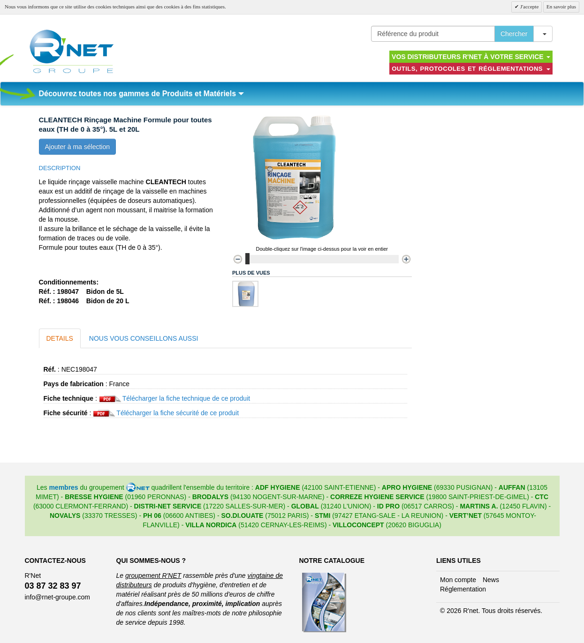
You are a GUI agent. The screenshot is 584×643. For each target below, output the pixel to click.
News (491, 579)
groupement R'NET (153, 575)
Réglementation (463, 589)
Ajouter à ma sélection (77, 146)
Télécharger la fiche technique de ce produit (186, 398)
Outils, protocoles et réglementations (471, 68)
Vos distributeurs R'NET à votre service (471, 56)
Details (59, 338)
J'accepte (528, 6)
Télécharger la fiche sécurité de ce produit (177, 413)
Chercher (514, 33)
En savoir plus (561, 6)
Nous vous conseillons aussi (143, 338)
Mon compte (458, 579)
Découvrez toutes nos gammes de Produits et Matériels (141, 93)
